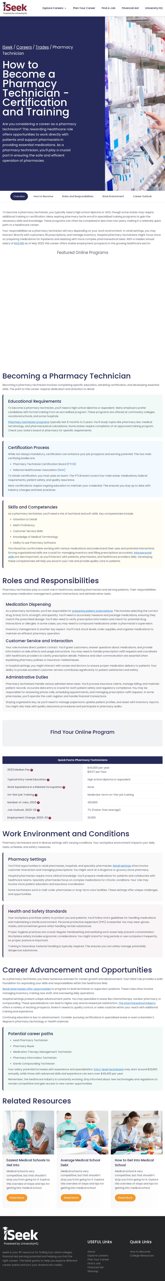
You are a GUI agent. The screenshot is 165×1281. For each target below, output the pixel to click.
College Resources (142, 1255)
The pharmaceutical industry (137, 1003)
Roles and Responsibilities (77, 196)
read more (17, 1198)
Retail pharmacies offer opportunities (26, 989)
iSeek (7, 47)
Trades (42, 47)
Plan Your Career (84, 8)
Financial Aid (130, 8)
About (91, 1252)
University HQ (154, 8)
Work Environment (113, 196)
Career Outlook (142, 196)
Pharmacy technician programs (28, 422)
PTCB (71, 464)
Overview (19, 196)
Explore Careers (53, 8)
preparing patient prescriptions (92, 611)
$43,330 (19, 243)
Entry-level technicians (109, 1069)
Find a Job (108, 8)
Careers (24, 47)
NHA (61, 470)
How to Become (43, 196)
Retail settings (122, 866)
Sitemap (92, 1271)
